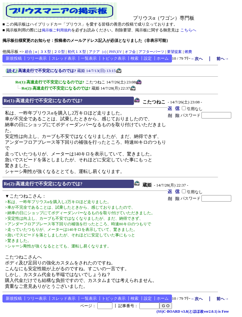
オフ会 (130, 52)
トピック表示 (114, 58)
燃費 (188, 52)
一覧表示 (89, 58)
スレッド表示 (64, 58)
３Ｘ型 (45, 52)
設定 (148, 58)
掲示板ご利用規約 (56, 30)
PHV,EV (115, 52)
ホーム (163, 58)
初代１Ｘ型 (77, 52)
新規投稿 (14, 58)
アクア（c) (97, 52)
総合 (28, 52)
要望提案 (174, 52)
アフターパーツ (151, 52)
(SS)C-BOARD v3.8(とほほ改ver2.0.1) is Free (193, 311)
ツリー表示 (37, 58)
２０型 (59, 52)
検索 (135, 58)
